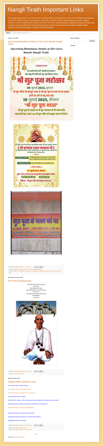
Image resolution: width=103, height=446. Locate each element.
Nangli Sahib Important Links (22, 33)
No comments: (28, 266)
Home (8, 33)
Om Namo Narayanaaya (19, 281)
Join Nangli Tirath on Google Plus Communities (21, 393)
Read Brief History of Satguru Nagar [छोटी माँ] (20, 407)
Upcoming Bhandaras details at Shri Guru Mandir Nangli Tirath (27, 269)
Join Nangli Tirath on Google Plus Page (19, 389)
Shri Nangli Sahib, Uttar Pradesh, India (22, 429)
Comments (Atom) (20, 437)
